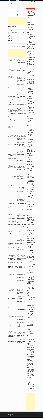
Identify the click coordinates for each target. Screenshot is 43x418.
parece (32, 275)
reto (34, 328)
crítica (28, 107)
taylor (30, 357)
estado (30, 149)
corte (30, 101)
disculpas (27, 128)
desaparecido (28, 120)
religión (29, 324)
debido (29, 112)
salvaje (30, 336)
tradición (30, 367)
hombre (30, 193)
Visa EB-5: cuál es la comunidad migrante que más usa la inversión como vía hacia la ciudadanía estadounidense (21, 208)
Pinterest (34, 1)
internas (28, 210)
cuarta (27, 108)
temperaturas (29, 360)
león (31, 225)
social (27, 348)
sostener (27, 351)
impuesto (30, 199)
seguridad (28, 341)
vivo (32, 387)
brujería (31, 61)
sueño (33, 352)
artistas (32, 44)
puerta (32, 309)
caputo (33, 69)
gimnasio (29, 180)
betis (31, 57)
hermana (33, 189)
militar (27, 250)
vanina (27, 377)
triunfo (31, 370)
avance (27, 50)
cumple (29, 110)
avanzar (32, 50)
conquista (27, 94)
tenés (29, 361)
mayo (31, 240)
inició (28, 206)
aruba (34, 44)
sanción (27, 337)
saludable (27, 336)
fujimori (33, 174)
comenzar (31, 87)
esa (30, 144)
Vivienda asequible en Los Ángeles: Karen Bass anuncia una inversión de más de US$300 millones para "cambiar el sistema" (12, 203)
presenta (29, 295)
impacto (31, 198)
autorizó (31, 49)
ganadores (28, 177)
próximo (30, 306)
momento (31, 253)
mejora (32, 242)
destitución (27, 123)
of (27, 268)
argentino (28, 41)
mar (29, 236)
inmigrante (32, 206)
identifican (33, 197)
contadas (33, 96)
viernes (29, 384)
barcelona (28, 55)
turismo (32, 371)
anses (27, 36)
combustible (28, 87)
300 (32, 13)
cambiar (31, 66)
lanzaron (33, 224)
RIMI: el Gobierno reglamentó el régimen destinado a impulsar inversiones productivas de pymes (12, 174)
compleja (32, 89)
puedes (31, 309)
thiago (31, 363)
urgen (29, 374)
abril (31, 16)
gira (31, 180)
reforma (29, 321)
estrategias (30, 155)
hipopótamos (29, 191)
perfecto (33, 281)
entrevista (28, 143)
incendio (27, 201)
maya (28, 240)
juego (33, 219)
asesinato (28, 45)
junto (31, 221)
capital (27, 69)
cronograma (33, 107)
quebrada (27, 311)
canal (32, 67)
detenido (31, 123)
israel (32, 215)
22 (28, 13)
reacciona (27, 315)
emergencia (30, 138)
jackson (28, 216)
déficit (32, 114)
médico (32, 241)
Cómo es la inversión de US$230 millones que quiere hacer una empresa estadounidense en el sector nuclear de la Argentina (21, 238)
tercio (28, 362)
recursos (27, 320)
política (28, 290)
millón (30, 250)
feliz (30, 166)
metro (33, 245)
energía (31, 141)
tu (30, 371)
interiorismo (31, 209)
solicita (33, 348)
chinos (30, 77)
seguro (31, 341)
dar (33, 111)
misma (32, 252)
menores (31, 243)
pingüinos (30, 285)
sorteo (29, 350)
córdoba (28, 100)
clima (29, 83)
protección (30, 305)
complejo (33, 89)
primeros (31, 299)
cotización (30, 103)
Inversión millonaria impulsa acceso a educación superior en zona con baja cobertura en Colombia (21, 103)
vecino (31, 377)
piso (32, 285)
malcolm (27, 234)
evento (34, 158)
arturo (33, 44)
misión (31, 252)
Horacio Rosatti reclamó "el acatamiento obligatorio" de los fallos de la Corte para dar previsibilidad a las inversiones (12, 125)
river (33, 330)
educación (29, 135)
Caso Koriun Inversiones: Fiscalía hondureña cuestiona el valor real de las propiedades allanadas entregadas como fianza (12, 282)
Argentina (18, 0)
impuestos (32, 199)
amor (33, 33)
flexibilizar (33, 170)
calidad (28, 65)
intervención (33, 210)
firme (27, 170)
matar (27, 239)
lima (32, 227)
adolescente (30, 22)
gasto (28, 178)
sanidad (27, 338)
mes (28, 245)
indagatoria (29, 202)
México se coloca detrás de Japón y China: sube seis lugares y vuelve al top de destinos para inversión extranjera (12, 244)
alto (30, 30)
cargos (32, 70)
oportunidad (30, 270)
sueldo (30, 352)
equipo (28, 144)
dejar (27, 115)
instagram (31, 207)
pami (30, 274)
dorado (33, 132)
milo (29, 251)
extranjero (31, 162)
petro (31, 284)
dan (29, 111)
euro (31, 157)
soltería (32, 349)
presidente (32, 296)
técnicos (32, 357)
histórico (28, 192)
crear (29, 104)
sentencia (34, 343)
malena (28, 234)
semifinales (28, 342)
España (20, 0)
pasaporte (28, 277)
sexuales (31, 345)
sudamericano (29, 352)
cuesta (32, 109)
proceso (32, 301)
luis (30, 231)
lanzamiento (29, 224)
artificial (31, 44)
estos (29, 154)
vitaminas (30, 386)
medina (30, 242)
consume (28, 96)
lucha (34, 231)
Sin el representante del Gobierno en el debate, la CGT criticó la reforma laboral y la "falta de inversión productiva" (21, 119)
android (27, 34)
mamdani (33, 234)
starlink (32, 351)
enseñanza (32, 142)
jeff (30, 217)
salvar (31, 336)
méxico (29, 247)
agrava (31, 26)
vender (28, 378)
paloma (27, 274)
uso (33, 375)
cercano (29, 75)
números (28, 267)
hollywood (28, 193)
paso (32, 277)
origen (27, 271)
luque (29, 232)
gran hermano (29, 183)
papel (31, 275)
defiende (28, 115)
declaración (33, 113)
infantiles (27, 204)
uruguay (28, 375)
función (27, 175)
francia (28, 173)
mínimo (32, 251)
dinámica (32, 126)
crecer (32, 104)
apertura (32, 38)
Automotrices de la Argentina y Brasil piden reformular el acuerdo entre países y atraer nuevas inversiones (12, 145)
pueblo (33, 308)
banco (31, 53)
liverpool (31, 228)
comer (33, 87)
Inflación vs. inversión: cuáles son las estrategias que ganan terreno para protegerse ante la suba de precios (21, 70)
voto (27, 388)
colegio (33, 84)
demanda (32, 116)
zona (30, 390)
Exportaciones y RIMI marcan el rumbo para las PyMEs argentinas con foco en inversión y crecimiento (12, 96)
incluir (33, 201)
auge (29, 47)
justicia (28, 222)
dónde (32, 132)
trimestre (29, 370)
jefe (29, 217)
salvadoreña (29, 336)
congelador (29, 93)
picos (27, 285)
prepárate (27, 295)
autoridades (28, 49)
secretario (32, 339)
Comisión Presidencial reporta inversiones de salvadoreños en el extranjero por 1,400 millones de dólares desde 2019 (21, 139)
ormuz (29, 271)
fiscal (28, 170)
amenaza (31, 31)
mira (28, 252)
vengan (30, 379)
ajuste (29, 27)
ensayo (30, 142)
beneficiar (27, 57)
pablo (28, 272)
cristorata (32, 106)
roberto (29, 331)
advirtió (30, 24)
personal (31, 283)
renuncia (30, 324)
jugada (33, 220)
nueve (32, 265)
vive (32, 386)
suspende (28, 356)
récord (29, 319)
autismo (32, 48)
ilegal (31, 198)
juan (30, 218)
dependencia (33, 118)
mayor (32, 240)
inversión (28, 211)
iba (30, 197)
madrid (29, 233)
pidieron (28, 285)
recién (31, 317)
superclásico (28, 354)
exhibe (30, 159)
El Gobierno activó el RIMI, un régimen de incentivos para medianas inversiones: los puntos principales (11, 184)
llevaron (27, 230)
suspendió (29, 356)
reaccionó (29, 315)
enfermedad (33, 141)
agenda (33, 25)
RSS (32, 1)
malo (29, 234)
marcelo (31, 237)
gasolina (27, 178)
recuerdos (33, 319)
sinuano (31, 347)
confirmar (32, 92)
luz (30, 232)
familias (33, 164)
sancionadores (29, 337)
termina (31, 362)
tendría (27, 361)
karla (33, 222)
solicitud (28, 349)
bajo (29, 52)
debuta (31, 112)
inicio (29, 206)
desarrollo (32, 120)
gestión (30, 179)
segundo (30, 340)
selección (28, 342)
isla (30, 215)
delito (29, 116)
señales (29, 343)
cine (33, 79)
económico (31, 134)
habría (33, 187)
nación (33, 259)
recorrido (30, 319)
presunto (32, 297)
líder (27, 227)
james (30, 216)
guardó (30, 185)
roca (32, 331)
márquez (29, 238)
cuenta (28, 109)
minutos (27, 252)
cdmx (31, 73)
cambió (32, 66)
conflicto (28, 93)
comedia (30, 87)
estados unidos (29, 150)
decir (28, 113)
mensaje (33, 243)
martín (32, 238)
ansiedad (29, 36)
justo (29, 222)
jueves (29, 220)
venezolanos (32, 378)
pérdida (29, 281)
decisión (29, 113)
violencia (28, 385)
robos (31, 331)
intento (27, 209)
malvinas (31, 234)
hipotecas (33, 191)
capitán (28, 69)
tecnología (28, 358)
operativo (27, 270)
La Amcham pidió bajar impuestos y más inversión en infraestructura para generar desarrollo (11, 133)
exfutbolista (29, 159)
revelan (27, 329)
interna (33, 209)
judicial (31, 219)
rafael (27, 314)
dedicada (27, 114)
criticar (31, 107)
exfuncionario (28, 159)
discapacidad (30, 127)
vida (30, 382)
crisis (28, 106)
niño (27, 263)
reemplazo (33, 320)
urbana (28, 374)
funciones (32, 175)
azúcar (32, 51)
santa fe (31, 338)
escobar (33, 144)
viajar (29, 381)
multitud (33, 257)
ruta (30, 333)
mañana (28, 235)
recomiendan (30, 318)
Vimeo (33, 1)
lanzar (32, 224)
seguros (33, 341)
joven (28, 218)
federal (27, 166)
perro (29, 282)
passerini (33, 277)
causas (27, 73)
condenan (30, 91)
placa (28, 286)
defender (28, 114)
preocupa (31, 294)
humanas (27, 197)
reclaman (33, 317)
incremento (27, 202)
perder (28, 281)
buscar (28, 63)
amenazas (28, 32)
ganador (29, 176)
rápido (31, 314)
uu (27, 376)
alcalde (31, 27)
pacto (29, 272)
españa (32, 145)
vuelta (32, 388)
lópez (29, 231)
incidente (32, 201)
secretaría (31, 339)
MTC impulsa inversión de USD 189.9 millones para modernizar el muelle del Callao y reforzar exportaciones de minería (21, 75)
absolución (30, 17)
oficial (31, 268)
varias (28, 377)
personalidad (33, 283)
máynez (29, 240)
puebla (32, 308)
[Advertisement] (30, 4)
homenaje (32, 193)
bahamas (30, 52)
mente (30, 244)
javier (28, 217)
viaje (30, 381)
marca (27, 237)
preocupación (33, 294)
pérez (31, 281)
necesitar (31, 261)
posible (32, 291)
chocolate (32, 77)
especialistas (28, 147)
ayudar (30, 51)
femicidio (31, 166)
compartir (29, 89)
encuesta (29, 141)
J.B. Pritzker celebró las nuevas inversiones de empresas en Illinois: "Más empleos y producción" (21, 336)
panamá (33, 274)
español (28, 146)
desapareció (31, 120)
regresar (33, 322)
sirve (32, 347)
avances (29, 50)
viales (32, 381)
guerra (28, 186)
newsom (29, 263)
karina (32, 222)
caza (28, 73)
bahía (31, 52)
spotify (30, 351)
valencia (28, 376)
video (32, 382)
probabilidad (30, 300)
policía (32, 289)
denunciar (28, 118)
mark (28, 238)
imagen (33, 198)
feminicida (33, 166)
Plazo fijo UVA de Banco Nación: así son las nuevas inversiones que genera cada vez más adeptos (21, 247)
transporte (28, 369)
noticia (34, 264)
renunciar (32, 324)
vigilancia (32, 384)
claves (31, 82)
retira (32, 328)
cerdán (30, 75)
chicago (32, 76)
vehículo (33, 377)
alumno (33, 30)
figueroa (30, 168)
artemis (28, 44)
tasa (28, 357)
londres (33, 230)
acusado (28, 21)
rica (29, 330)
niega (30, 263)
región (34, 321)
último (28, 372)
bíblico (34, 57)
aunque (30, 48)
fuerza (31, 174)
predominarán (31, 293)
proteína (32, 305)
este (29, 153)
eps (32, 143)
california (30, 65)
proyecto (28, 307)
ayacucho (27, 51)
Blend (16, 0)
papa (30, 275)
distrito (29, 129)
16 (29, 10)
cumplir (31, 110)
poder (32, 288)
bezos (32, 57)
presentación (31, 295)
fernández (28, 167)
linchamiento (28, 228)
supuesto (30, 355)
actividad (30, 19)
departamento (31, 118)
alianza (33, 29)
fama (28, 164)
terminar (32, 362)
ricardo (30, 330)
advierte (28, 24)
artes (29, 44)
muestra (32, 256)
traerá (32, 367)
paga (33, 272)
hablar (32, 187)
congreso (32, 93)
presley (28, 297)
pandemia (27, 275)
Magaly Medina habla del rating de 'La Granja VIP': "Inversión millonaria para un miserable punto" (21, 170)
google (32, 182)
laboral (29, 223)
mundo (32, 258)
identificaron (29, 198)
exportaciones (31, 161)
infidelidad (29, 204)
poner (28, 291)
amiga (29, 33)
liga (31, 227)
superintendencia (31, 354)
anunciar (30, 37)
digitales (29, 126)
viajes (31, 381)
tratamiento (33, 369)
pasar (30, 277)
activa (29, 19)
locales (31, 230)
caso (28, 72)
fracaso (30, 172)
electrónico (27, 137)
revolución (27, 330)
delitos (30, 116)
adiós (27, 22)
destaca (31, 122)
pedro (30, 279)
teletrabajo (32, 358)
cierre (29, 79)
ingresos (32, 205)
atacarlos (29, 46)
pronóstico (30, 304)
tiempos (31, 364)
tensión (32, 361)
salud (32, 335)
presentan (33, 295)
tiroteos (29, 365)
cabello (27, 64)
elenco (29, 137)
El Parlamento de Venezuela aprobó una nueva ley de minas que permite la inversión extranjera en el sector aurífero (12, 233)
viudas (31, 386)
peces (30, 278)
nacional (29, 260)
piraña (31, 285)
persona (29, 283)
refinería (27, 321)
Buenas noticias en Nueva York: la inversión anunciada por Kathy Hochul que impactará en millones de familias (12, 108)
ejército (27, 136)
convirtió (28, 98)
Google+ (10, 415)
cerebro (33, 75)
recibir (29, 317)
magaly (31, 233)
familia (30, 164)
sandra (32, 337)
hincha (27, 191)
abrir (28, 17)
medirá (31, 242)
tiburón (33, 363)
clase (32, 81)
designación (31, 121)
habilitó (28, 187)
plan (30, 286)
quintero (28, 313)
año (31, 35)
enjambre (27, 142)
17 (32, 10)
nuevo (30, 266)
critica (29, 107)
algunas (27, 29)
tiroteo (27, 365)
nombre (29, 264)
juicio (29, 220)
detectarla (31, 123)
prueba (30, 307)
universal (33, 373)
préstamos (30, 297)
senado (31, 342)
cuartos (28, 108)
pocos (29, 288)
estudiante (29, 156)
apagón (27, 38)
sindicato (29, 347)
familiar (31, 164)
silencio (32, 346)
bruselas (33, 61)
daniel (31, 111)
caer (33, 64)
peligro (32, 279)
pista (33, 285)
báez (28, 52)
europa (28, 158)
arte (33, 43)
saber (28, 334)
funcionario (29, 175)
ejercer (33, 135)
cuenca (32, 108)
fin (31, 168)
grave (27, 184)
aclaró (27, 19)
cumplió (30, 110)
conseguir (33, 94)
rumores (28, 333)
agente (27, 26)
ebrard (29, 133)
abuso (27, 18)
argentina (30, 41)
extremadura (29, 163)
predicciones (28, 293)
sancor (31, 337)
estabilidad (28, 148)
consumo (30, 96)
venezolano (30, 378)
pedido (31, 278)
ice (31, 197)
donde (29, 132)
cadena (31, 64)
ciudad (28, 80)
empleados (29, 139)
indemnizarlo (32, 202)
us (31, 375)
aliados (30, 29)
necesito (32, 261)
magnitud (33, 233)
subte (27, 352)
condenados (28, 91)
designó (32, 121)
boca (33, 58)
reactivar (30, 315)
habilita (27, 187)
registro (28, 322)
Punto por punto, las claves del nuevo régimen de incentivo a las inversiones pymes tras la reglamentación (21, 164)
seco (29, 339)
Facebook (31, 1)
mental (28, 244)
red (28, 320)
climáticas (34, 83)
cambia (29, 66)
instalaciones (33, 207)
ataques (33, 46)
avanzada (30, 50)
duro (28, 133)
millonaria (28, 251)
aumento (28, 48)
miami (32, 247)
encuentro (28, 141)
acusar (30, 21)
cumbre (27, 110)
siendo (27, 346)
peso (29, 284)
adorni (32, 23)
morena (31, 254)
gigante (27, 180)
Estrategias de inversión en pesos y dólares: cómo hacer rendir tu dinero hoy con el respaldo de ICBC (16, 26)
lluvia (30, 230)
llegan (27, 229)
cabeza (28, 64)
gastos (29, 178)
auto (33, 48)
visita (28, 386)
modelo (29, 253)
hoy (29, 196)
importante (28, 199)
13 (33, 9)
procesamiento (30, 301)
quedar (31, 311)
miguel (32, 248)
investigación (30, 212)
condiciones (32, 91)
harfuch (27, 189)
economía (28, 134)
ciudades (27, 81)
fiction (27, 168)
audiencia (28, 47)
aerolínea (33, 24)
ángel (28, 34)
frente (31, 173)
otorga (27, 272)
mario (27, 238)
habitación (30, 187)
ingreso (30, 205)
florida (30, 171)
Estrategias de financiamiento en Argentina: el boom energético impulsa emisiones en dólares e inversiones (21, 309)
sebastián (28, 339)
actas (28, 19)
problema (28, 301)
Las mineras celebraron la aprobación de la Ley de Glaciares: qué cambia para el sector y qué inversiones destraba (21, 259)
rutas (31, 333)
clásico (33, 81)
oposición (32, 270)
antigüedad (34, 36)
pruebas (32, 307)
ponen (32, 290)
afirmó (28, 25)
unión (28, 373)
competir (30, 89)
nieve (32, 263)
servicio (28, 344)
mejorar (34, 242)
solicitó (27, 349)
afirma (27, 25)
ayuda (29, 51)
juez (32, 220)
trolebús (33, 370)
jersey (31, 217)
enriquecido (29, 142)
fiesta (28, 168)
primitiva (33, 299)
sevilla (27, 345)
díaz (31, 125)
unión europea (30, 373)
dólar (31, 130)
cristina (29, 106)
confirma (28, 92)
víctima (32, 381)
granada (31, 183)
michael (33, 247)
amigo (31, 33)
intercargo (29, 209)
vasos (29, 377)
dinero (28, 126)
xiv (27, 389)
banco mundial (30, 54)
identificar (27, 198)
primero (29, 299)
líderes (30, 227)
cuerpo (30, 109)
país (28, 273)
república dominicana (30, 325)
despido (28, 122)
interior (30, 209)
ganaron (33, 177)
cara (27, 70)
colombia (29, 86)
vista (29, 386)
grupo (32, 184)
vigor (33, 384)
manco (30, 235)
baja (33, 52)
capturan (31, 69)
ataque (31, 46)
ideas (32, 197)
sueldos (32, 352)
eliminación (31, 137)
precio (30, 292)
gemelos (32, 178)
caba (32, 63)
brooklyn (29, 61)
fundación (33, 175)
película (31, 279)
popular (30, 291)
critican (30, 107)
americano (28, 33)
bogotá (28, 59)
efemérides (32, 135)
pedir (28, 279)
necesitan (30, 261)
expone (29, 161)
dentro (28, 117)
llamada (33, 228)
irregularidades (28, 215)
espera (32, 147)
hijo (33, 190)
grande (32, 183)
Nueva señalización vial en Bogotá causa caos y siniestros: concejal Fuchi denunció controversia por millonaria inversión (12, 336)
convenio (31, 97)
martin (30, 238)
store (33, 351)
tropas (34, 370)
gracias (27, 183)
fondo (33, 171)
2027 (33, 12)
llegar (29, 229)
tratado (31, 369)
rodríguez (28, 332)
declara (31, 113)
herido (32, 189)
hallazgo (30, 188)
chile (28, 77)
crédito (31, 105)
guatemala (32, 185)
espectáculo (31, 147)
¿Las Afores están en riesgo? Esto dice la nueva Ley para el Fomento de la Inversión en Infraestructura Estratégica (12, 267)
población (27, 288)
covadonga (27, 104)
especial (30, 146)
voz (29, 388)
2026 (29, 12)
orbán (33, 270)
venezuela (28, 379)
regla (29, 322)
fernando (31, 167)
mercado (32, 244)
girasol (32, 180)
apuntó (27, 40)
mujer (29, 257)
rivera (27, 331)
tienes (33, 364)
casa (31, 71)
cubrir (31, 108)
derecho (28, 119)
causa (33, 72)
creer (33, 105)
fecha (32, 165)
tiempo (29, 364)
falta (27, 164)
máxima (27, 240)
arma (30, 42)
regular (28, 323)
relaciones (27, 324)
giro (33, 180)
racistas (32, 313)
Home (8, 417)
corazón (30, 100)
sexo (28, 345)
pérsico (33, 282)
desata (33, 120)
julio (27, 221)
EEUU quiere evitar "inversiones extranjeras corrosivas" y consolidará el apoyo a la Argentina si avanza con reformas (12, 307)
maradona (33, 236)
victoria (28, 382)
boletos (30, 59)
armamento (33, 42)
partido (33, 276)
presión (27, 297)
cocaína (28, 84)
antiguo (32, 36)
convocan (29, 98)
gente (28, 179)
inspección (29, 207)
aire (28, 27)
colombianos (30, 86)
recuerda (32, 319)
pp (27, 292)
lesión (27, 226)
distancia (28, 129)
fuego (28, 174)
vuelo (31, 388)
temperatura (29, 359)
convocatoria (32, 98)
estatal (32, 152)
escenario (31, 144)
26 (30, 13)
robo (30, 331)
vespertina (32, 380)
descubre (27, 121)
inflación (32, 204)
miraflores (29, 252)
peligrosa (33, 279)
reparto (33, 324)
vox (28, 388)
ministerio (28, 251)
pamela (29, 274)
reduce (29, 320)
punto (31, 310)
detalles (29, 123)
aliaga (31, 29)
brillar (27, 61)
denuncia (30, 117)
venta (33, 379)
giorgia (30, 180)
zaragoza (29, 390)
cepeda (28, 75)
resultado (29, 328)
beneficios (29, 57)
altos (31, 30)
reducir (31, 320)
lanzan (31, 224)
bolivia (32, 59)
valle (31, 376)
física (31, 170)
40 (34, 13)
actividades (32, 19)
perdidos (30, 281)
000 (28, 9)
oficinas (33, 268)
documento (28, 130)
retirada (33, 328)
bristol (28, 61)
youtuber (27, 390)
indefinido (30, 202)
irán (29, 214)
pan (31, 274)
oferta (28, 268)
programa (33, 302)
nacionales (32, 260)
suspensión (32, 356)
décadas (33, 112)
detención (33, 123)
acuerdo (29, 20)
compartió (27, 89)
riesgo (28, 330)
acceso (30, 18)
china (29, 77)
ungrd (32, 372)
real (33, 315)
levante (30, 226)
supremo (28, 355)
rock (33, 331)
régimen (33, 321)
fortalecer (27, 172)
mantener (31, 235)
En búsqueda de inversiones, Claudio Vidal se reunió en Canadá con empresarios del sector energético (21, 81)
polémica (28, 289)
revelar (29, 329)
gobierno (30, 182)
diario (30, 125)
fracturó (32, 172)
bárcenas (30, 55)
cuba (30, 108)
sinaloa (27, 347)
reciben (27, 317)
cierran (27, 79)
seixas (34, 341)
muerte (28, 256)
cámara (28, 66)
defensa (31, 114)
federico (29, 166)
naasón (31, 259)
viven (33, 386)
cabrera (29, 64)
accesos (31, 18)
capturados (29, 69)
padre (31, 272)
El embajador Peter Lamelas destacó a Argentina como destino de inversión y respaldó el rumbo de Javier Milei (21, 128)
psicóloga (34, 307)
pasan (27, 277)
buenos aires (29, 62)
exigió (32, 159)
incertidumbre (30, 201)
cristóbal (30, 106)
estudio (28, 157)
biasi (33, 57)
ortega (32, 271)
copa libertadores (29, 99)
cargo (30, 70)
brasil (33, 60)
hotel (32, 195)
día (28, 125)
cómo (29, 88)
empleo (31, 139)
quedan (29, 311)
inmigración (30, 206)
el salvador (32, 136)
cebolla (32, 73)
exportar (32, 161)
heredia (30, 189)
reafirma (32, 315)
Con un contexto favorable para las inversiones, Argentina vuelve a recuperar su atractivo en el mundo (21, 58)
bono (27, 60)
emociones (27, 139)
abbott (27, 15)
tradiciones (31, 367)
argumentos (27, 42)
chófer (33, 77)
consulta (27, 96)
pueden (29, 309)
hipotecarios (31, 191)
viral (32, 385)
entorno (33, 142)
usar (32, 375)
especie (29, 147)
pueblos (27, 309)
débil (30, 112)
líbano (33, 226)
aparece (29, 38)
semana (31, 342)
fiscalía (30, 170)
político (29, 290)
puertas (34, 309)
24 (29, 13)
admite (28, 22)
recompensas (28, 319)
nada (33, 260)
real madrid (28, 316)
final (30, 169)
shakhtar (32, 345)
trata (30, 369)
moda (27, 253)
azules (33, 51)
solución (33, 349)
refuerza (31, 321)
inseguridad (27, 207)
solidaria (29, 349)
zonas (31, 390)
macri (32, 232)
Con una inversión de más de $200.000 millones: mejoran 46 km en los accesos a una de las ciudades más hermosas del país (12, 67)
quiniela (29, 312)
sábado (33, 333)
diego (33, 125)
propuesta (28, 305)
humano (29, 197)
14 (34, 9)
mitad (33, 252)
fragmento (33, 172)
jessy (32, 217)
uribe (32, 374)
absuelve (31, 17)
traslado (29, 369)
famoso (28, 165)
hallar (28, 188)
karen (30, 222)
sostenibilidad (29, 351)
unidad (27, 373)
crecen (30, 104)
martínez (33, 238)
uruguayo (30, 375)
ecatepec (31, 133)
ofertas (29, 268)
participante (28, 276)
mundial (29, 258)
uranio (27, 374)
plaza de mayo (28, 287)
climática (32, 83)
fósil (28, 172)
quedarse (33, 311)
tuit (31, 371)
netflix (33, 262)
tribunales (27, 370)
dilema (30, 126)
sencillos (30, 343)
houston (33, 195)
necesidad (28, 261)
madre (27, 233)
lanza (28, 224)
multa (31, 257)
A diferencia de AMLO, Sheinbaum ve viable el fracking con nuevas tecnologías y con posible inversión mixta (12, 253)
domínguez (28, 131)
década (32, 112)
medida (28, 242)
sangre (33, 337)
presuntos (34, 297)
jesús (33, 217)
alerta (27, 28)
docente (33, 129)
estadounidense (33, 151)
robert (28, 331)
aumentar (33, 47)
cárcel (29, 70)
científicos (33, 78)
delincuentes (28, 116)
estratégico (32, 155)
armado (31, 42)
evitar (29, 158)
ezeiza (32, 163)
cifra (31, 79)
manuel (28, 236)
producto (28, 302)
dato (27, 111)
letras (28, 226)
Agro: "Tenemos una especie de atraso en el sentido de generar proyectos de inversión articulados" (21, 282)
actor (27, 20)
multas (32, 257)
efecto (30, 135)
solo (31, 349)
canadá (30, 67)
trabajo (28, 367)
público (29, 308)
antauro (30, 36)
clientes (33, 82)
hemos (29, 189)
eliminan (32, 137)
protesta (33, 305)
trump (29, 371)
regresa (31, 322)
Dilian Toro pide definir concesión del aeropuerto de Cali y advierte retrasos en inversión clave (11, 330)
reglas (30, 322)
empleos (33, 139)
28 (31, 13)
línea (29, 228)
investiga (28, 212)
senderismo (32, 343)
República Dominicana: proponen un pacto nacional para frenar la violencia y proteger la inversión (21, 90)
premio (28, 294)
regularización (31, 323)
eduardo (27, 135)
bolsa (33, 59)
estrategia (28, 155)
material (30, 239)
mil (33, 248)
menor (29, 243)
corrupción (28, 101)
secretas (33, 339)
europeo (30, 158)
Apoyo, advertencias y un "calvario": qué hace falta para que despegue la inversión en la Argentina (21, 293)
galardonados (28, 176)
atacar (27, 46)
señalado (27, 343)
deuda (30, 124)
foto (29, 172)
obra (32, 267)
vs (30, 388)
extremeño (31, 163)
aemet (31, 24)
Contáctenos (34, 0)
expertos (29, 160)
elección (28, 136)
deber (32, 111)
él (29, 136)
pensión (27, 280)
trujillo (27, 371)
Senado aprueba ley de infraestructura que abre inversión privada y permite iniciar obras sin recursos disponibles (21, 301)
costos (33, 102)
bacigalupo (27, 52)
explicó (27, 161)
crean (28, 104)
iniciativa (27, 206)
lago (27, 224)
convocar (31, 98)
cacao (30, 64)
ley (31, 226)
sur (32, 355)
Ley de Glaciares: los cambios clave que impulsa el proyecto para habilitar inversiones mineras (12, 299)
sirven (33, 347)
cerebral (32, 75)
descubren (29, 121)
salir (27, 335)
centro (33, 74)
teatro (31, 357)
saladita (32, 334)
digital (28, 126)
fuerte (29, 174)
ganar (31, 177)
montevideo (27, 254)
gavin (30, 178)
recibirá (30, 317)
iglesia (30, 198)
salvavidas (33, 336)
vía (28, 381)
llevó (28, 230)
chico (27, 77)
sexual (30, 345)
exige (31, 159)
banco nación (33, 54)
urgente (30, 374)
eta (29, 157)
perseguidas (31, 282)
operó (28, 270)
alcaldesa (32, 27)
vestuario (27, 381)
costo (32, 102)
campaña (28, 67)
